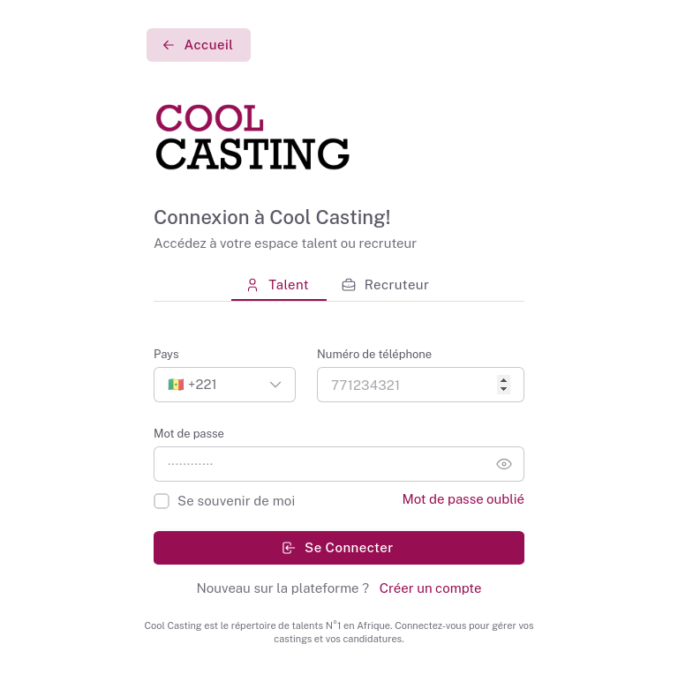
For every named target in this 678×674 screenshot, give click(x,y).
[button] (225, 384)
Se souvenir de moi (236, 500)
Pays (166, 354)
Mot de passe (189, 433)
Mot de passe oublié (463, 498)
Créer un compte (428, 587)
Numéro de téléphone (374, 354)
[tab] (279, 285)
